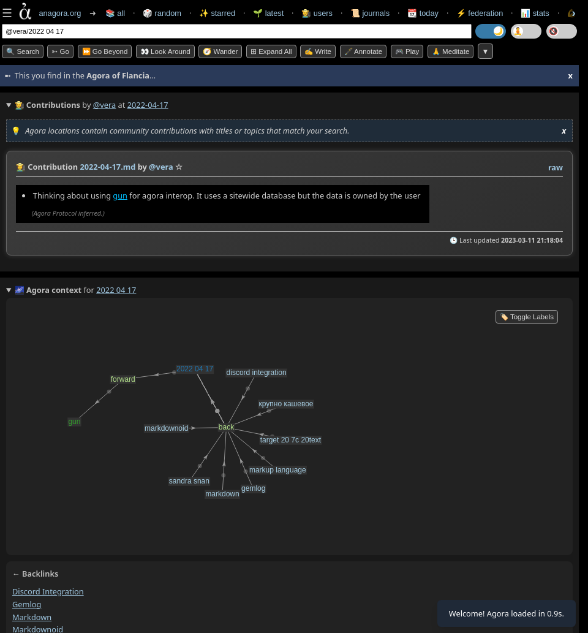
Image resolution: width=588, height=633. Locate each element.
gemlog (26, 604)
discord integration (48, 591)
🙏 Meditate (450, 51)
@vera (104, 104)
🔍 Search (22, 51)
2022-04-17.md (107, 166)
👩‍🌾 (21, 166)
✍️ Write (317, 51)
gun (120, 195)
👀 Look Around (165, 51)
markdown (31, 617)
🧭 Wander (220, 51)
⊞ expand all (271, 51)
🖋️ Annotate (363, 51)
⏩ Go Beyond (105, 51)
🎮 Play (407, 51)
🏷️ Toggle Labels (527, 316)
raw (555, 167)
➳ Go (60, 51)
